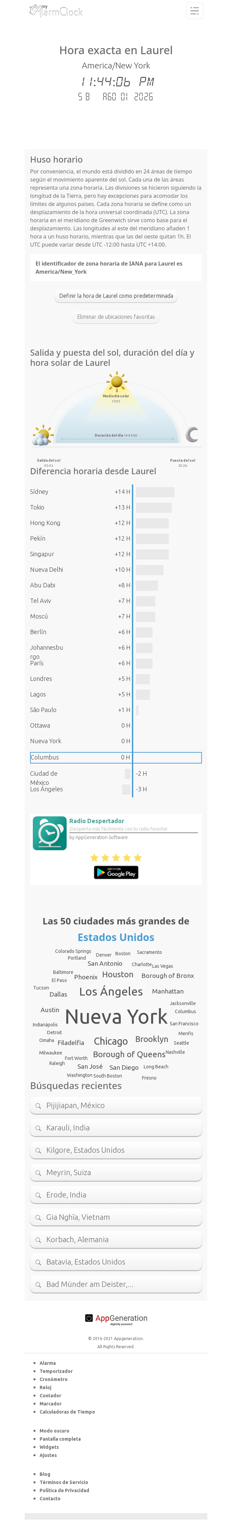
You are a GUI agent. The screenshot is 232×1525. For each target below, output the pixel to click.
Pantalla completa (60, 1439)
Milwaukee (50, 1053)
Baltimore (63, 972)
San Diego (124, 1067)
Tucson (41, 987)
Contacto (50, 1498)
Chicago (111, 1041)
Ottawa (40, 725)
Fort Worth (76, 1058)
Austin (50, 1010)
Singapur (42, 553)
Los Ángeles (46, 789)
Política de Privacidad (64, 1490)
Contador (50, 1395)
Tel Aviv (40, 600)
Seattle (181, 1043)
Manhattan (168, 991)
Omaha (46, 1040)
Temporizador (56, 1371)
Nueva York (45, 740)
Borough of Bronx (167, 975)
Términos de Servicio (64, 1482)
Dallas (58, 994)
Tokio (37, 507)
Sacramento (149, 952)
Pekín (37, 538)
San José (90, 1066)
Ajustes (48, 1455)
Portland (77, 958)
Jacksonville (183, 1003)
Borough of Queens (129, 1054)
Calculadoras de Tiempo (67, 1412)
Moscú (39, 616)
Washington (79, 1075)
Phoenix (86, 977)
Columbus (45, 757)
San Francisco (184, 1023)
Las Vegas (162, 966)
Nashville (175, 1052)
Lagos (38, 694)
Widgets (49, 1447)
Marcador (51, 1403)
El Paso (59, 980)
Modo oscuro (54, 1431)
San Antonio (105, 963)
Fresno (149, 1078)
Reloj (45, 1387)
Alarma (48, 1363)
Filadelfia (70, 1042)
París (37, 663)
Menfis (186, 1033)
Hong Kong (45, 522)
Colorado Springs (73, 951)
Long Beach (156, 1066)
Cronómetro (54, 1379)
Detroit (54, 1032)
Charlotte (142, 964)
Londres (41, 678)
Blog (45, 1474)
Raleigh (57, 1063)
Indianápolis (45, 1024)
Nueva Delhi (46, 569)
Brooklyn (151, 1039)
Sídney (39, 491)
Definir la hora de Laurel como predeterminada (116, 296)
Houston (118, 974)
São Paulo (43, 709)
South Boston (107, 1076)
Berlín (38, 631)
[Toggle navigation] (194, 11)
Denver (104, 955)
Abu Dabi (42, 585)
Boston (123, 953)
